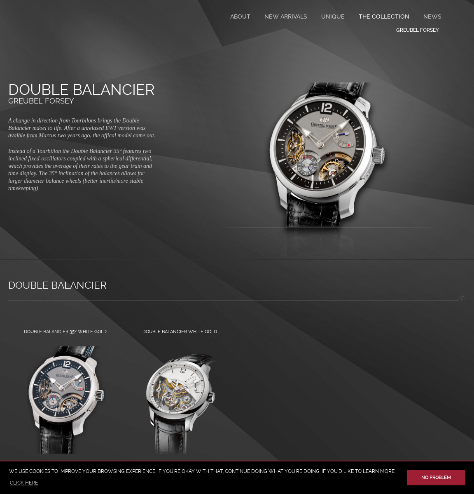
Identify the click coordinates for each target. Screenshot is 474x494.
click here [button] (24, 483)
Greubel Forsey (41, 100)
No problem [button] (436, 477)
